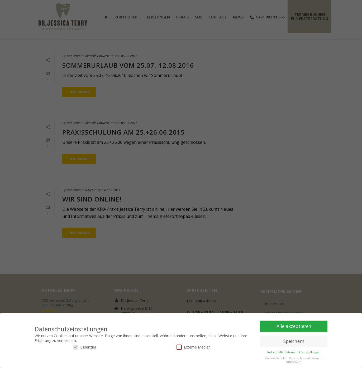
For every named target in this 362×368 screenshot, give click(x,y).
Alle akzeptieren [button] (294, 326)
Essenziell (85, 347)
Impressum (294, 362)
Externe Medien (194, 347)
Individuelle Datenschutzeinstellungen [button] (294, 352)
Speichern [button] (293, 341)
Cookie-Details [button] (275, 358)
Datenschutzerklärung (304, 358)
